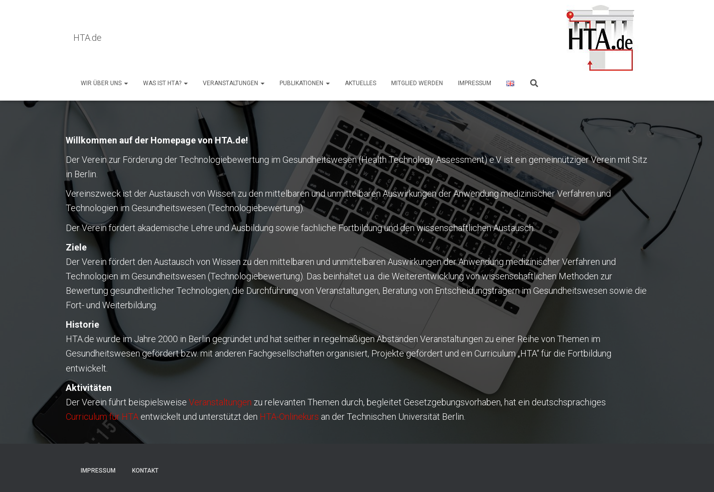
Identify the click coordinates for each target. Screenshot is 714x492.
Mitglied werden (417, 83)
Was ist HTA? (165, 83)
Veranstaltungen (234, 83)
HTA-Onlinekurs (289, 416)
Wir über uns (104, 83)
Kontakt (145, 470)
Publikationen (305, 83)
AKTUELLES (360, 83)
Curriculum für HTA (102, 416)
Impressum (474, 83)
